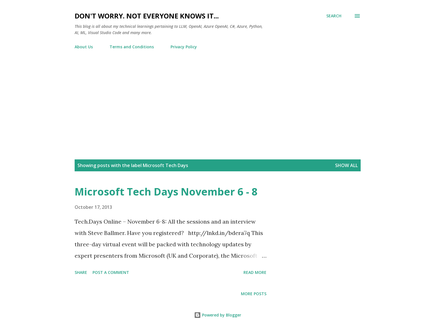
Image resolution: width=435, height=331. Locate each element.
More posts (253, 293)
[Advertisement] (218, 96)
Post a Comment (111, 272)
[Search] (333, 16)
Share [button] (81, 272)
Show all (346, 165)
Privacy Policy (184, 46)
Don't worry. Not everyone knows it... (147, 15)
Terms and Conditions (132, 46)
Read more (254, 272)
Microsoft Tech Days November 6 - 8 (166, 192)
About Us (84, 46)
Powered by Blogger (217, 315)
